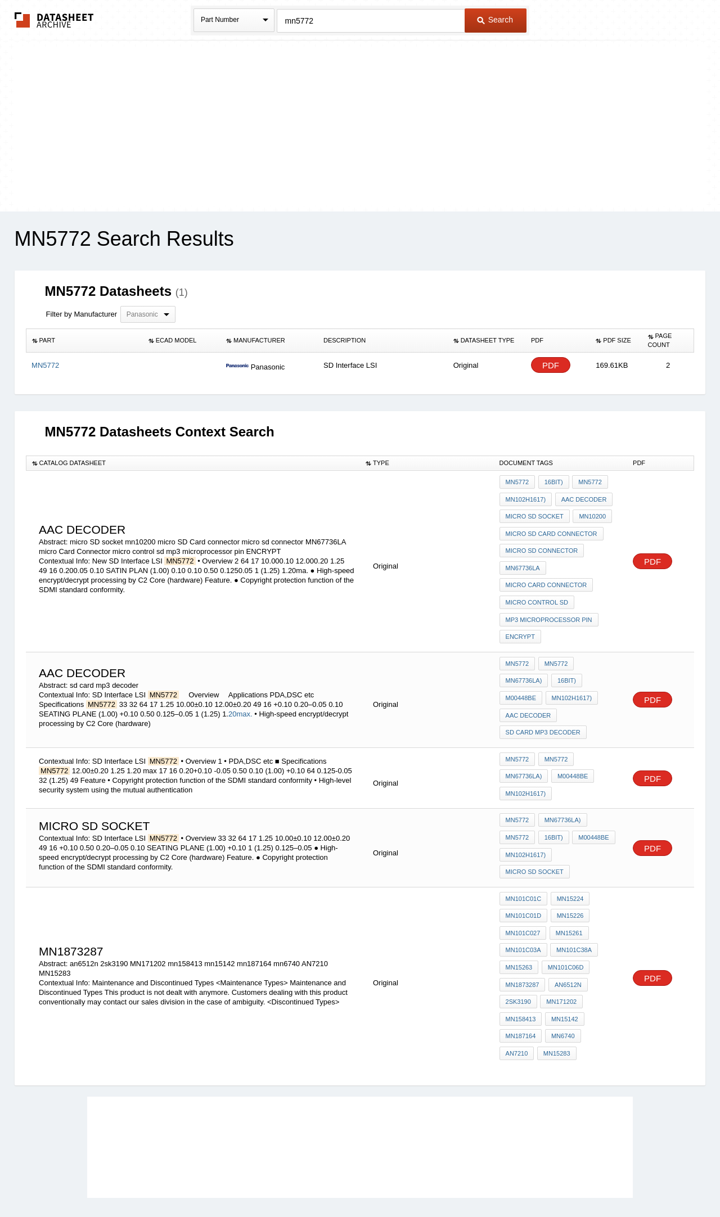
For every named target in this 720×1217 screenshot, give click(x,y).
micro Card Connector (546, 573)
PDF (550, 365)
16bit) (552, 482)
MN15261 (567, 884)
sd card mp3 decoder (543, 704)
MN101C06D (564, 915)
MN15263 (519, 915)
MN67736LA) (524, 658)
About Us (569, 1178)
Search (495, 19)
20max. (240, 689)
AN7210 (598, 975)
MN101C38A (573, 899)
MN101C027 (523, 884)
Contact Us (528, 1178)
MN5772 (517, 482)
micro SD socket (535, 512)
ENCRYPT (520, 618)
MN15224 (568, 854)
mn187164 (521, 975)
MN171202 (560, 945)
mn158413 (521, 960)
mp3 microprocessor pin (549, 603)
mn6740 (561, 975)
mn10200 (591, 512)
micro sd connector (542, 542)
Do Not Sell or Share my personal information (354, 1178)
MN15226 (568, 869)
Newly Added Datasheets (176, 1178)
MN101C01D (524, 869)
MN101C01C (524, 854)
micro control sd (537, 588)
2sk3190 (518, 945)
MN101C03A (523, 899)
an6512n (566, 930)
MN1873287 (522, 930)
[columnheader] (84, 341)
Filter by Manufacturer (81, 314)
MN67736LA (523, 558)
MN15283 (519, 991)
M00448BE (521, 673)
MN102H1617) (526, 497)
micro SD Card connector (551, 527)
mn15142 (563, 960)
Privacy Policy (249, 1178)
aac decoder (582, 497)
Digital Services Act (469, 1178)
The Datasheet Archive (54, 20)
